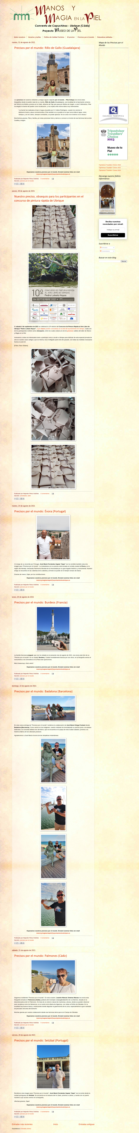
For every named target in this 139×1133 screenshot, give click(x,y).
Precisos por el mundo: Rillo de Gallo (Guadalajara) (47, 48)
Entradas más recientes (22, 1124)
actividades (23, 496)
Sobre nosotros (19, 37)
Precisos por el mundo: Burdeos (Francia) (40, 602)
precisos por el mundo (27, 181)
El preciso (70, 37)
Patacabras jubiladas (104, 37)
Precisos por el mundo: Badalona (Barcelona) (43, 691)
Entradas (103, 247)
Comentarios (105, 251)
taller (29, 496)
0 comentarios (45, 178)
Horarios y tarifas (34, 37)
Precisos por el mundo (86, 37)
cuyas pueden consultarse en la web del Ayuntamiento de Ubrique (60, 329)
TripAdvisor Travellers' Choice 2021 (110, 167)
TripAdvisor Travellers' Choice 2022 (110, 165)
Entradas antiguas (86, 1124)
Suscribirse (113, 235)
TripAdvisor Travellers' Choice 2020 (110, 170)
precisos (70, 331)
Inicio (55, 1124)
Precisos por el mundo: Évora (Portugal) (40, 511)
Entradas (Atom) (26, 1128)
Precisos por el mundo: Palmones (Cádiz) (40, 956)
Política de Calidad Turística (54, 37)
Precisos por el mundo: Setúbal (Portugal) (41, 1040)
